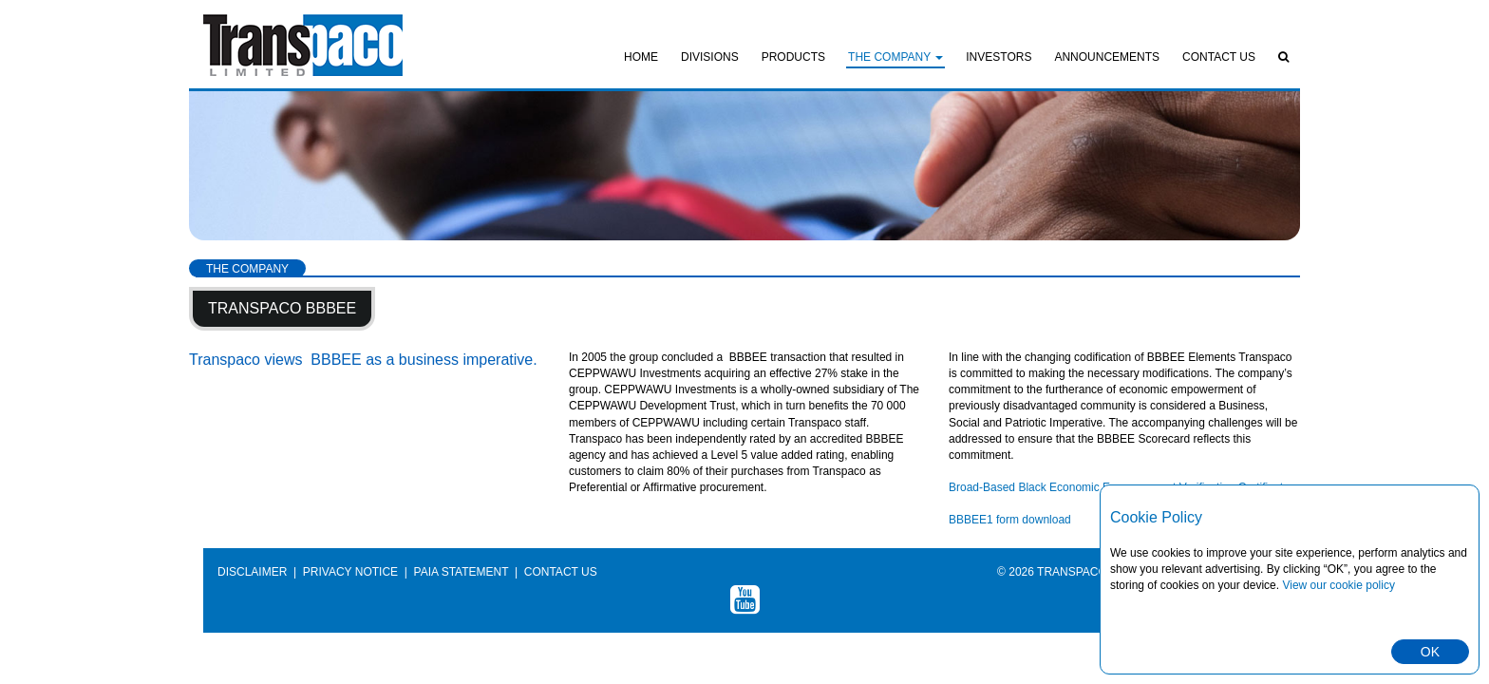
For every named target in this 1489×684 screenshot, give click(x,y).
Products (793, 57)
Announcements (1106, 57)
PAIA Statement (461, 572)
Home (641, 57)
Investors (998, 57)
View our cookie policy (1338, 585)
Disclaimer (252, 572)
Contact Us (1218, 57)
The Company (895, 57)
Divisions (710, 57)
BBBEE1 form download (1010, 519)
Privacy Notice (350, 572)
